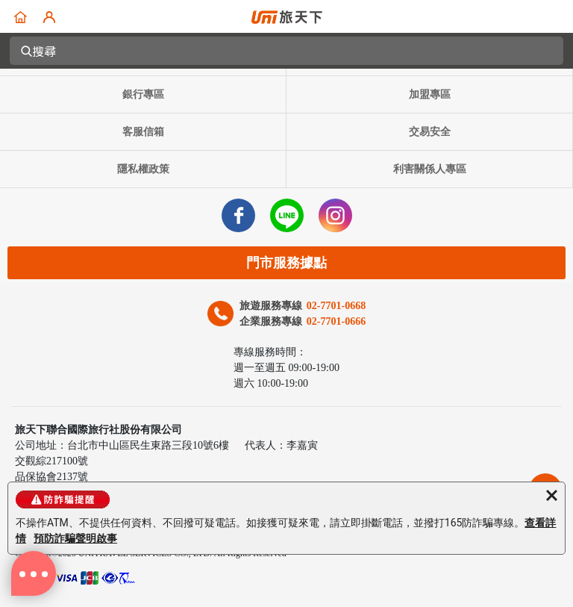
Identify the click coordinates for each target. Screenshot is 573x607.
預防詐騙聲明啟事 (75, 538)
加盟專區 (430, 94)
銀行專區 (143, 94)
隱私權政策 (143, 169)
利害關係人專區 (429, 169)
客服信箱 (143, 131)
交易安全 (430, 131)
